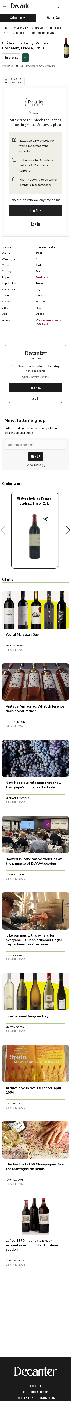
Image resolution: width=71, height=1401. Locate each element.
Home (5, 28)
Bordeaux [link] (55, 28)
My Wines (11, 57)
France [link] (39, 28)
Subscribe (18, 17)
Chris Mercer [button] (15, 1260)
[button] (13, 81)
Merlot (46, 324)
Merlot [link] (21, 33)
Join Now (36, 210)
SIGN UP (35, 456)
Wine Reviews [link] (21, 28)
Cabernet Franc (51, 320)
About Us (35, 1386)
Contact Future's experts (35, 1392)
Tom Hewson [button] (14, 1180)
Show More (35, 465)
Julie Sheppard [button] (16, 955)
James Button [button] (15, 874)
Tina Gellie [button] (13, 1103)
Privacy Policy (47, 1398)
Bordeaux (42, 277)
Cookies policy (24, 1398)
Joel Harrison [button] (15, 722)
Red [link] (9, 33)
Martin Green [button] (15, 645)
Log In (35, 224)
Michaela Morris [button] (17, 798)
